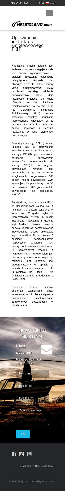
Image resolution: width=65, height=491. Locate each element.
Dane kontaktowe (44, 465)
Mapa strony (26, 465)
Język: (44, 2)
